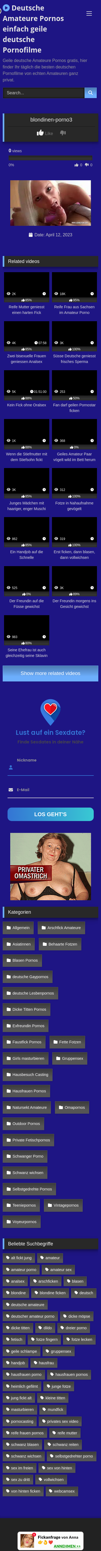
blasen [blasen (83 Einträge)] (77, 1281)
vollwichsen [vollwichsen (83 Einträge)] (54, 1479)
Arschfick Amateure (64, 928)
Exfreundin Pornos (28, 1026)
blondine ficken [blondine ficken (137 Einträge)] (53, 1293)
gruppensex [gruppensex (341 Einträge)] (61, 1351)
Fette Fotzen (70, 1042)
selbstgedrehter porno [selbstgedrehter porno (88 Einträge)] (74, 1456)
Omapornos (75, 1107)
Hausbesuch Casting (30, 1074)
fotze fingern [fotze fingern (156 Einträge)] (47, 1339)
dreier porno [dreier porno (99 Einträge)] (76, 1328)
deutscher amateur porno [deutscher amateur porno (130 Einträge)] (32, 1316)
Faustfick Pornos (27, 1042)
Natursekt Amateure (30, 1107)
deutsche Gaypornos (30, 977)
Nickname (27, 760)
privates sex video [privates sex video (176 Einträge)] (62, 1421)
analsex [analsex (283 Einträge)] (18, 1281)
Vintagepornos (66, 1205)
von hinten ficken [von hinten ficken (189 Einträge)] (25, 1491)
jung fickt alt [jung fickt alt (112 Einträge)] (21, 1398)
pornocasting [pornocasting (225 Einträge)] (22, 1421)
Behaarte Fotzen (62, 944)
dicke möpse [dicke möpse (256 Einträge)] (79, 1316)
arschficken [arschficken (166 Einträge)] (48, 1281)
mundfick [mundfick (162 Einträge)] (55, 1409)
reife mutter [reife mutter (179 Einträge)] (67, 1433)
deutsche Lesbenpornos (33, 993)
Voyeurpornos (25, 1222)
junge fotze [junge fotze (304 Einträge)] (61, 1386)
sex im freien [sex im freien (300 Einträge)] (22, 1468)
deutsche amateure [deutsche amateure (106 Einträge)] (27, 1305)
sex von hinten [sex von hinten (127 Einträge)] (59, 1468)
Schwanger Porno (28, 1156)
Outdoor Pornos (26, 1123)
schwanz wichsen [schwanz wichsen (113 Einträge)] (26, 1456)
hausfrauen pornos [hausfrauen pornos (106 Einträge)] (71, 1374)
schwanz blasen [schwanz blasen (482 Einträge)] (25, 1444)
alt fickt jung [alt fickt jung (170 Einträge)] (21, 1258)
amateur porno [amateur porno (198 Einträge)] (23, 1270)
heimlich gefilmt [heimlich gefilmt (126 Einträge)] (24, 1386)
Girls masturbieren (28, 1058)
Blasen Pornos (25, 960)
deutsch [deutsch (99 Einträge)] (86, 1293)
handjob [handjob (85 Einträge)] (18, 1363)
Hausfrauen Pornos (29, 1091)
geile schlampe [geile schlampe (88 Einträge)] (24, 1351)
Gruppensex (72, 1058)
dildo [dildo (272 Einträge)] (48, 1328)
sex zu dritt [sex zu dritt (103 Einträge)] (20, 1479)
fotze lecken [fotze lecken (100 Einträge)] (82, 1339)
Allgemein (21, 928)
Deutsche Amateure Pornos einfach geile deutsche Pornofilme (33, 29)
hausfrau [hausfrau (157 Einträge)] (46, 1363)
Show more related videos (51, 673)
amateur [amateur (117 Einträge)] (53, 1258)
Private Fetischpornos (31, 1140)
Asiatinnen (22, 944)
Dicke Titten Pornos (29, 1009)
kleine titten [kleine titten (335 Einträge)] (55, 1398)
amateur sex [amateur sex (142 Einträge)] (61, 1270)
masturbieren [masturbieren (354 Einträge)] (22, 1409)
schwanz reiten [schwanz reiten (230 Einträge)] (66, 1444)
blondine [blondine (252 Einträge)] (18, 1293)
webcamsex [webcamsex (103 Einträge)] (64, 1491)
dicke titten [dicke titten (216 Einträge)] (20, 1328)
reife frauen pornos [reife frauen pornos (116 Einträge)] (27, 1433)
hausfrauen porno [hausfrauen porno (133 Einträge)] (26, 1374)
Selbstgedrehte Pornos (32, 1189)
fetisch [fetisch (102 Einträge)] (16, 1339)
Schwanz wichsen (28, 1173)
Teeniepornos (24, 1205)
